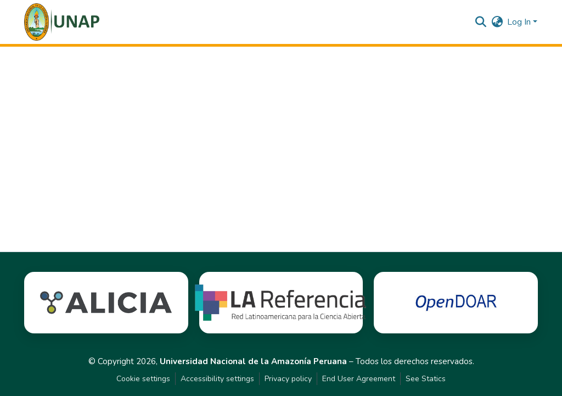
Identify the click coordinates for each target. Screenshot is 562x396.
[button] (61, 22)
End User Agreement (358, 378)
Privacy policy (288, 378)
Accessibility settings (217, 378)
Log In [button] (520, 22)
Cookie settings (143, 378)
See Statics (426, 378)
